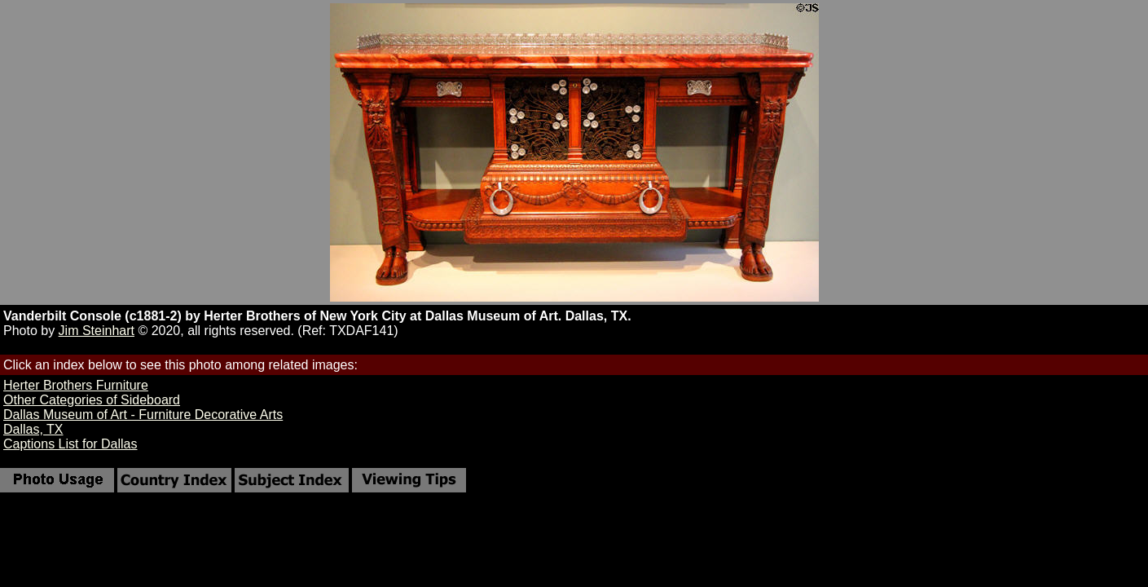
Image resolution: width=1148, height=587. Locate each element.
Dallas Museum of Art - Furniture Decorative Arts (143, 414)
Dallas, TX (33, 429)
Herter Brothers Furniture (75, 385)
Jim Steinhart (96, 331)
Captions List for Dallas (70, 444)
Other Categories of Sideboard (91, 400)
